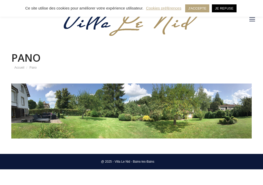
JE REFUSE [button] (224, 8)
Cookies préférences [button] (163, 8)
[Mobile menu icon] (252, 19)
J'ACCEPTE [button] (197, 8)
